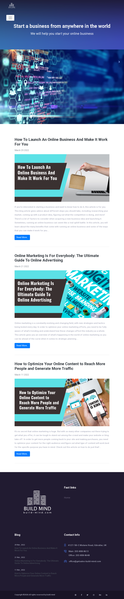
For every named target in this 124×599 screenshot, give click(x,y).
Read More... (22, 237)
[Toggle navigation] (10, 18)
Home (67, 497)
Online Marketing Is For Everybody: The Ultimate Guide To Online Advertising (57, 258)
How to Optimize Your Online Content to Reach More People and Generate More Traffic (60, 366)
